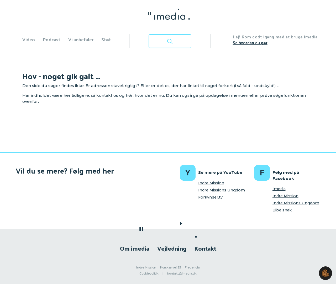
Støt (106, 39)
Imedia (279, 188)
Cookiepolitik (149, 273)
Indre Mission (211, 183)
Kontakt (205, 248)
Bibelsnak (282, 210)
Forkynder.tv (210, 197)
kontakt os (107, 95)
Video (28, 39)
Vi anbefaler (80, 39)
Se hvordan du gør (250, 42)
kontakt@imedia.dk (182, 273)
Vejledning (171, 248)
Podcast (51, 39)
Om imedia (134, 248)
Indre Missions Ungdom (221, 190)
